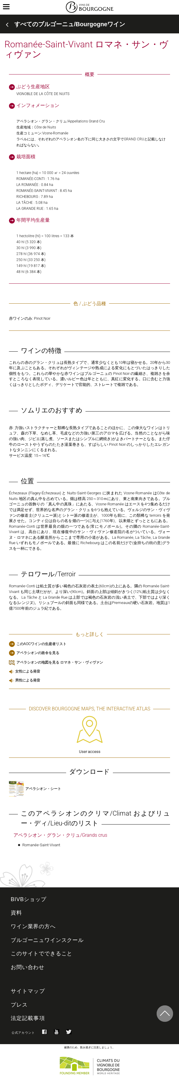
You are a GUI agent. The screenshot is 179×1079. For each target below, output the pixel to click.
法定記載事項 (28, 1018)
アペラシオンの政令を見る (37, 653)
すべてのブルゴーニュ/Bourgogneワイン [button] (69, 24)
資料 (16, 913)
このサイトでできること (41, 954)
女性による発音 (27, 671)
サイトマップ (28, 991)
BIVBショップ (28, 899)
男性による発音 (27, 680)
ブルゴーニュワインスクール (47, 940)
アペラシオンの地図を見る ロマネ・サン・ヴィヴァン (59, 662)
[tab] (89, 24)
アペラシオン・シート (35, 789)
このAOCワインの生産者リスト (41, 644)
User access (89, 734)
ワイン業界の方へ (33, 926)
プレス (19, 1005)
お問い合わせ (27, 967)
